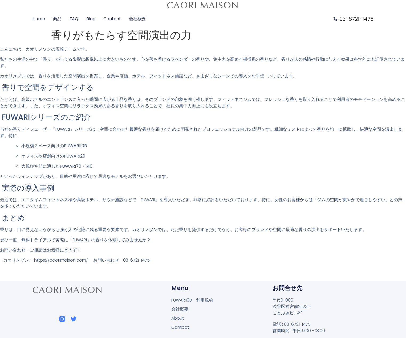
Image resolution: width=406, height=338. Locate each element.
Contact (112, 19)
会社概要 (137, 19)
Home (39, 19)
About (177, 318)
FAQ (74, 19)
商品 (57, 19)
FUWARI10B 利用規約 (192, 300)
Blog (90, 19)
